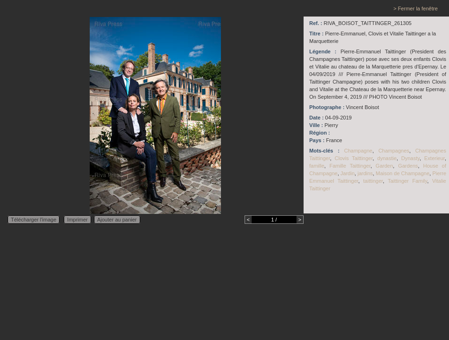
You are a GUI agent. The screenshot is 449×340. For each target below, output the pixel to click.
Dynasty (410, 158)
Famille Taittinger (350, 166)
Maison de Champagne (403, 173)
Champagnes (393, 150)
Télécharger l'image (33, 219)
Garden (384, 166)
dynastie (387, 158)
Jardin (347, 173)
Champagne (358, 150)
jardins (365, 173)
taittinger (373, 181)
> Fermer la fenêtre (415, 8)
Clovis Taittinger (354, 158)
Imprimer (77, 219)
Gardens (408, 166)
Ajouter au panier (117, 219)
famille (316, 166)
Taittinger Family (407, 181)
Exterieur (434, 158)
